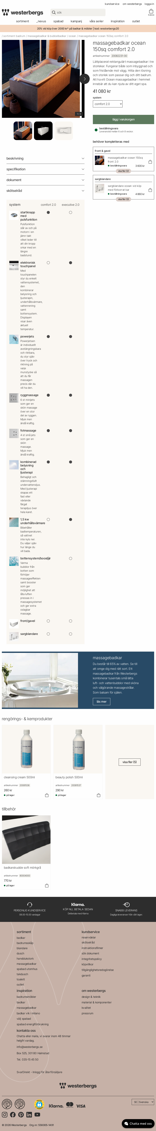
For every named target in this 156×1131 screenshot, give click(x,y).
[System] (108, 103)
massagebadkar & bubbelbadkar (47, 35)
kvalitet (86, 1007)
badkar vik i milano (28, 1013)
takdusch (22, 974)
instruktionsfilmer (92, 948)
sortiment (22, 21)
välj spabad (24, 1018)
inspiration (24, 991)
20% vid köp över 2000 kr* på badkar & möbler (64, 28)
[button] (39, 1104)
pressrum (87, 1013)
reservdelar (89, 937)
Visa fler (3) (123, 199)
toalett (21, 979)
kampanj (76, 21)
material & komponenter (97, 1002)
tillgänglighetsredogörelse (98, 970)
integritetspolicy (92, 959)
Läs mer (101, 701)
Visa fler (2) (123, 171)
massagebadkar (26, 964)
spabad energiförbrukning (33, 1024)
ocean (72, 35)
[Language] (143, 1102)
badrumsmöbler (26, 997)
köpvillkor (87, 964)
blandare (22, 948)
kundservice (112, 3)
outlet (136, 21)
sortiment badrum (14, 35)
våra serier (97, 21)
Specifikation (15, 169)
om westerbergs (132, 3)
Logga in (149, 3)
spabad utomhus (27, 969)
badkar (21, 938)
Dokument (13, 180)
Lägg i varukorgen (124, 119)
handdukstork (25, 958)
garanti (86, 975)
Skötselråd (14, 191)
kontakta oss (26, 1030)
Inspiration (118, 21)
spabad (58, 21)
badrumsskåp (25, 943)
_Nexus (41, 21)
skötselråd (88, 942)
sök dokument (90, 953)
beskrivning (14, 158)
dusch (20, 953)
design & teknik (91, 997)
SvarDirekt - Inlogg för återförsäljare (39, 1072)
